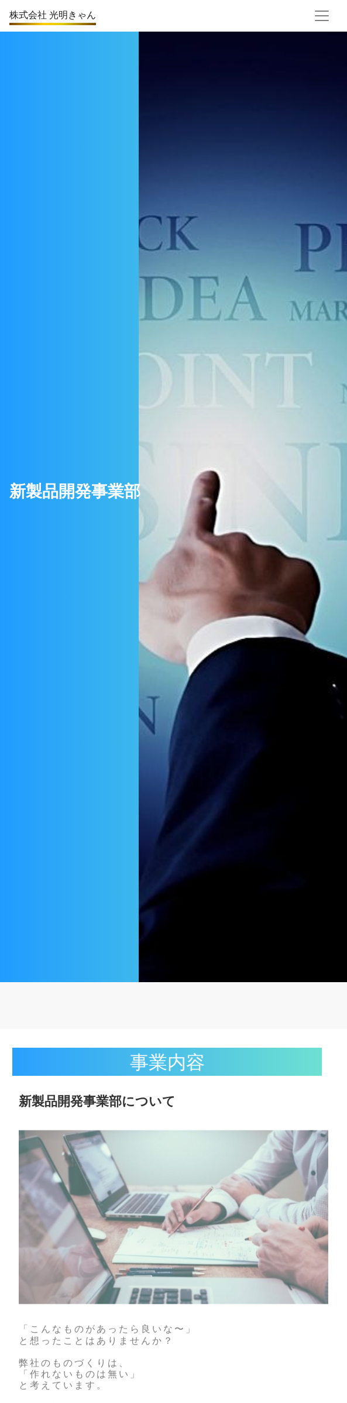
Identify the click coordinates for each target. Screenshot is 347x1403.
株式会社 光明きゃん (52, 14)
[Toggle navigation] (322, 16)
